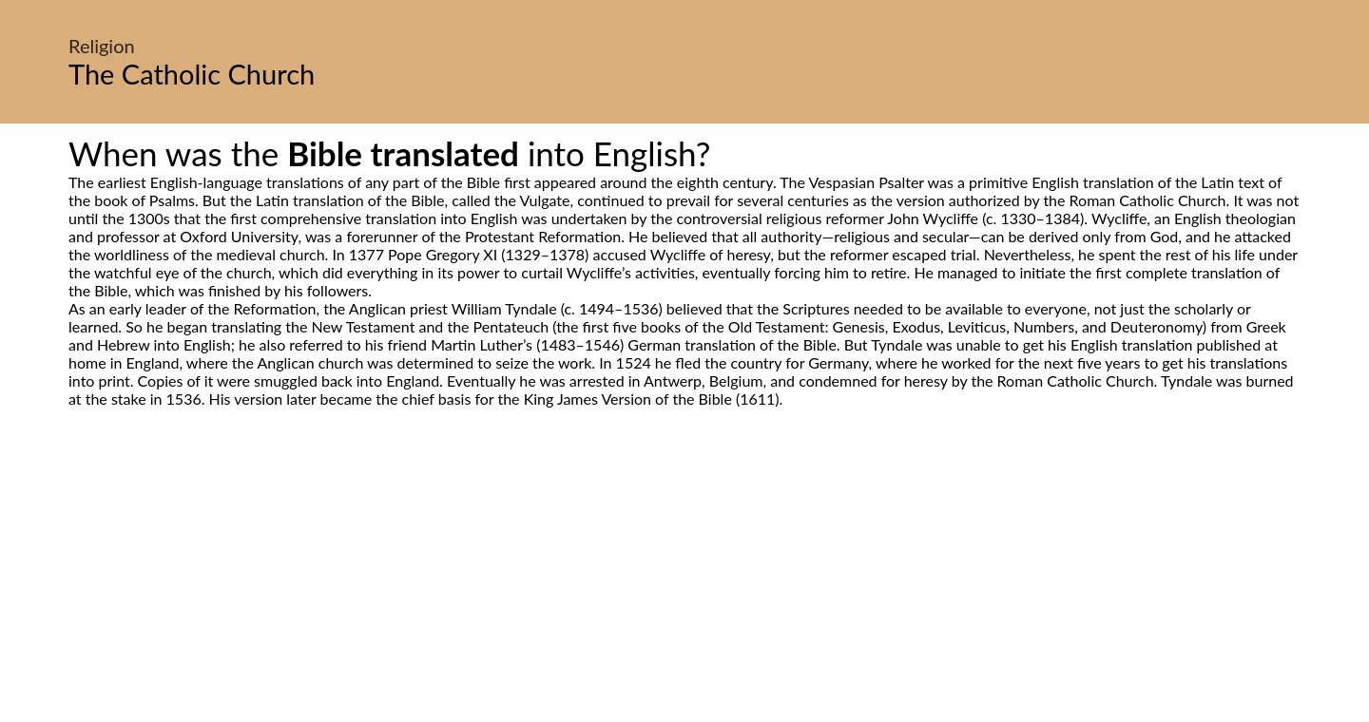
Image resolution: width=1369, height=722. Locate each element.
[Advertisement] (684, 586)
